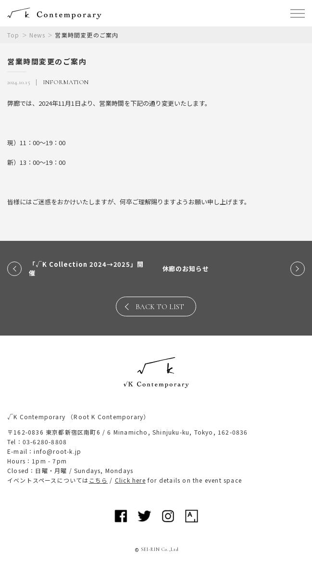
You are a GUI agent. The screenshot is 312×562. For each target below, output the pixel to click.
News (37, 35)
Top (13, 35)
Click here (130, 480)
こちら (98, 480)
